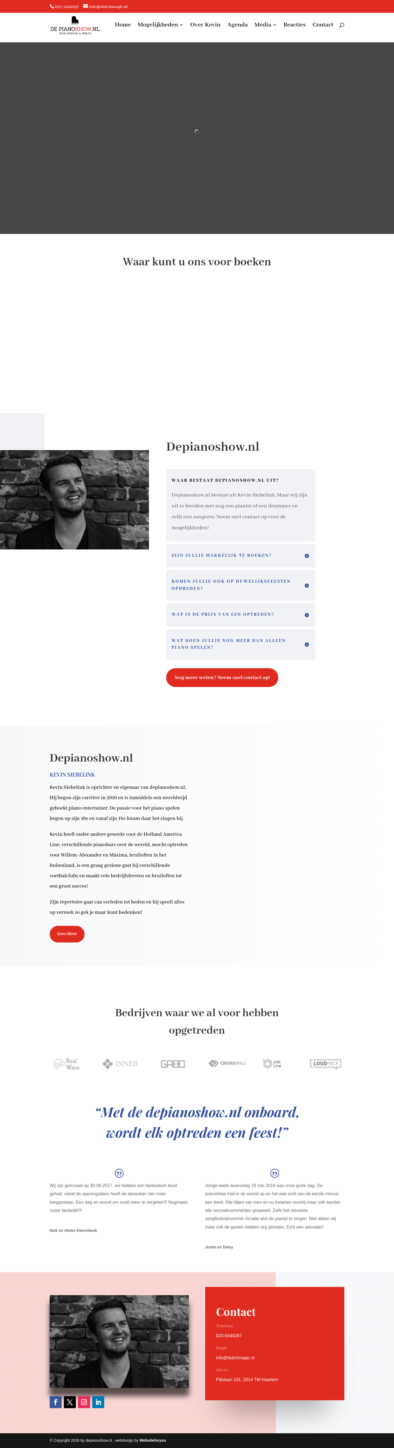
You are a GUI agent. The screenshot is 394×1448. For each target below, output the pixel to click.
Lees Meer (67, 934)
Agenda (237, 26)
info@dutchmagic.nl (235, 1357)
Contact (323, 26)
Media (263, 26)
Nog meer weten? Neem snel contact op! (222, 677)
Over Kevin (205, 26)
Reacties (294, 26)
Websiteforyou (152, 1440)
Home (123, 26)
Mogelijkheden (158, 26)
